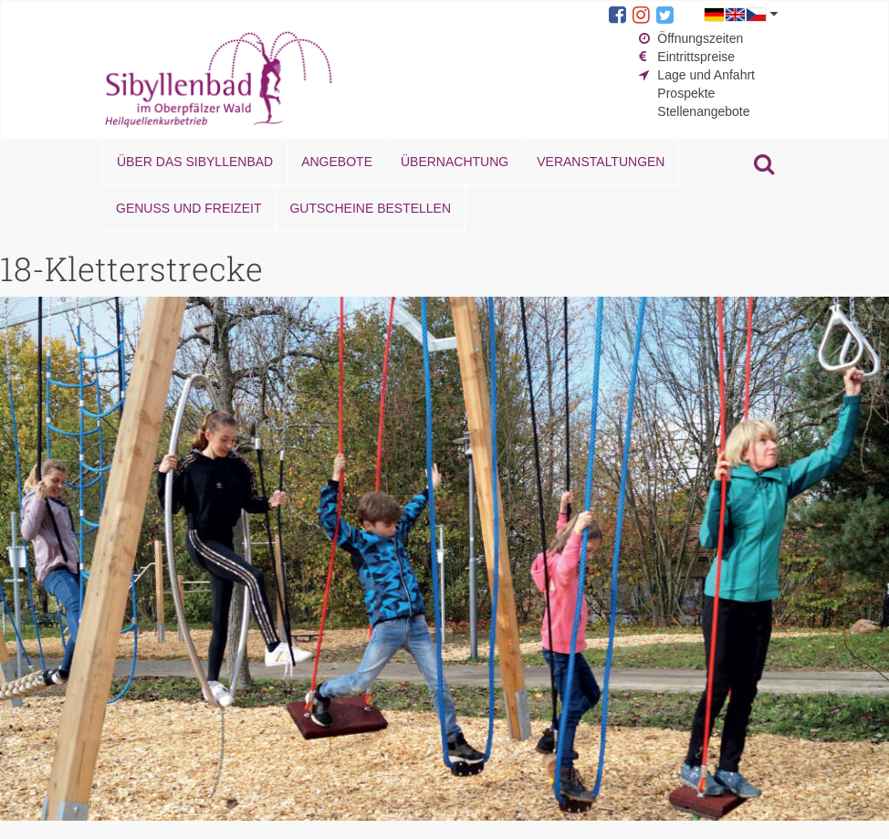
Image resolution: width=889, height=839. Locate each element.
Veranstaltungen (600, 161)
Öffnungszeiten (700, 38)
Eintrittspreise (696, 56)
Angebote (336, 161)
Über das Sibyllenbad (195, 161)
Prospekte (686, 93)
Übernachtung (454, 161)
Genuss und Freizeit (188, 208)
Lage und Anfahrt (706, 75)
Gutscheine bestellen (370, 208)
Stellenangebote (703, 111)
